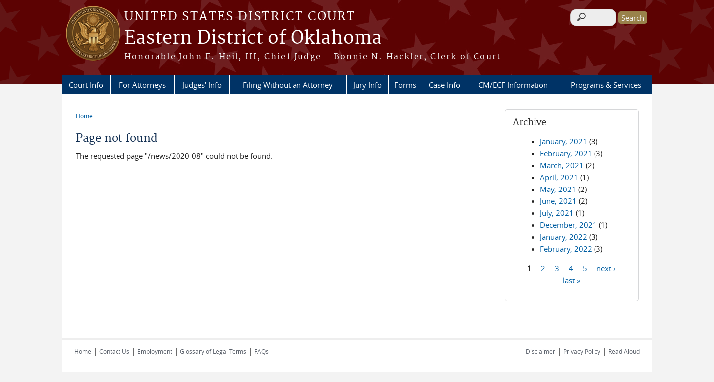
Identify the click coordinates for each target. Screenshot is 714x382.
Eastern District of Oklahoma (253, 38)
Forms (405, 85)
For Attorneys (142, 85)
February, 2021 (566, 153)
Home (84, 116)
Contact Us (114, 351)
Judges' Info (202, 85)
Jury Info (367, 85)
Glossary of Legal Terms (213, 351)
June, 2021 (558, 201)
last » (571, 280)
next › (606, 268)
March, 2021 (562, 165)
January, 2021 (563, 141)
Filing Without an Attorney (288, 85)
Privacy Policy (581, 351)
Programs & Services (606, 85)
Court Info (86, 85)
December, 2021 (568, 225)
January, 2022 (563, 237)
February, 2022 (566, 249)
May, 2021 (558, 189)
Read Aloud (624, 351)
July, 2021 (557, 213)
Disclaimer (540, 351)
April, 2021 (559, 177)
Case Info (444, 85)
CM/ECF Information (513, 85)
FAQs (261, 351)
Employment (154, 351)
